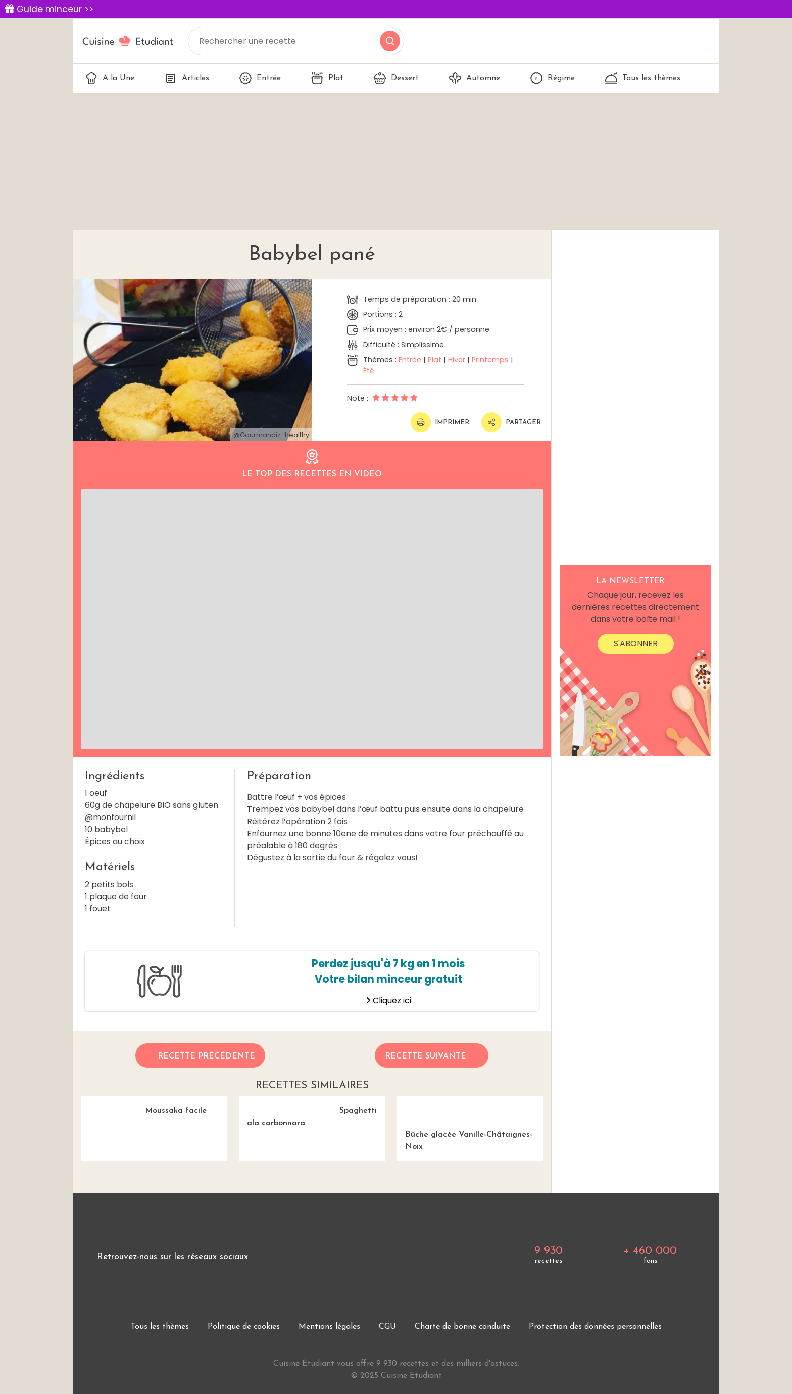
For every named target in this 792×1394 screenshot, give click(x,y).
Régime (552, 78)
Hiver (456, 360)
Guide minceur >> (55, 9)
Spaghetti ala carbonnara (308, 1112)
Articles (187, 78)
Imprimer (440, 422)
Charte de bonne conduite (462, 1327)
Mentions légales (329, 1327)
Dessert (396, 78)
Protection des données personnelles (595, 1327)
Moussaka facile (144, 1106)
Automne (474, 78)
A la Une (109, 78)
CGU (387, 1327)
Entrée (260, 78)
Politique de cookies (244, 1327)
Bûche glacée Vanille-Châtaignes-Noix (470, 1123)
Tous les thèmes (642, 78)
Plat (327, 78)
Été (368, 371)
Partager (511, 422)
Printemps (490, 360)
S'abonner (636, 643)
